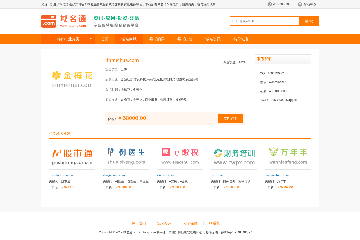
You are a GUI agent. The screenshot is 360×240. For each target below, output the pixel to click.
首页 (105, 39)
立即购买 (231, 118)
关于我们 (139, 223)
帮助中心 (310, 4)
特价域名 (241, 39)
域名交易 (164, 223)
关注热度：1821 (234, 62)
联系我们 (216, 223)
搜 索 (309, 21)
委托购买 (157, 39)
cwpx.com (217, 175)
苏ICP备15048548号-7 (236, 232)
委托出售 (185, 39)
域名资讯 (213, 39)
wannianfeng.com (277, 175)
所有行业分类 (68, 39)
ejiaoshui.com (166, 175)
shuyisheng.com (114, 175)
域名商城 (129, 39)
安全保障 (190, 223)
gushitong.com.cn (61, 175)
